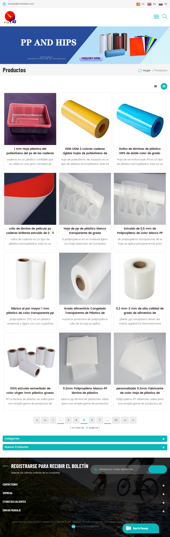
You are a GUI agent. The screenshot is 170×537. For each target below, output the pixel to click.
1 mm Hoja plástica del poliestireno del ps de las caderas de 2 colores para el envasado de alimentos (30, 155)
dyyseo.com (116, 522)
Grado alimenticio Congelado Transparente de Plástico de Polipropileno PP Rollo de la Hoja (85, 313)
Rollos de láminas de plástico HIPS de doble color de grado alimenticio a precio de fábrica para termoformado (140, 155)
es (140, 4)
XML (127, 522)
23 (116, 420)
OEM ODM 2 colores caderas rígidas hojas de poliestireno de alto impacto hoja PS (85, 153)
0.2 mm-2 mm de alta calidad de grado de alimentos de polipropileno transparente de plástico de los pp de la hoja (140, 315)
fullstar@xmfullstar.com (18, 4)
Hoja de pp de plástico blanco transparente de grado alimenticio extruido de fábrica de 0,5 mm (85, 235)
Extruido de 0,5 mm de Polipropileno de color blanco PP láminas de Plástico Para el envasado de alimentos (140, 235)
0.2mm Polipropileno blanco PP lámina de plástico (85, 390)
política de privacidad (144, 522)
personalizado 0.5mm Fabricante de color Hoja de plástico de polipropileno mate (139, 393)
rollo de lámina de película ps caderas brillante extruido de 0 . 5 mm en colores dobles (30, 233)
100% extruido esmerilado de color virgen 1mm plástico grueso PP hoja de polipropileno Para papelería (30, 395)
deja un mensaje (135, 528)
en (151, 4)
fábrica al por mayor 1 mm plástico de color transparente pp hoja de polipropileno (30, 313)
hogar (144, 71)
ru (163, 4)
